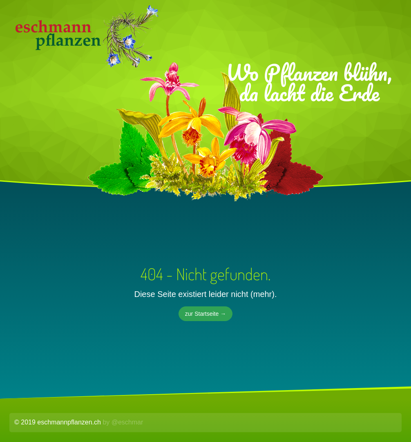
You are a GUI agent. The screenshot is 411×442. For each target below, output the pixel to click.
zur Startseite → (205, 313)
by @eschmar (123, 422)
